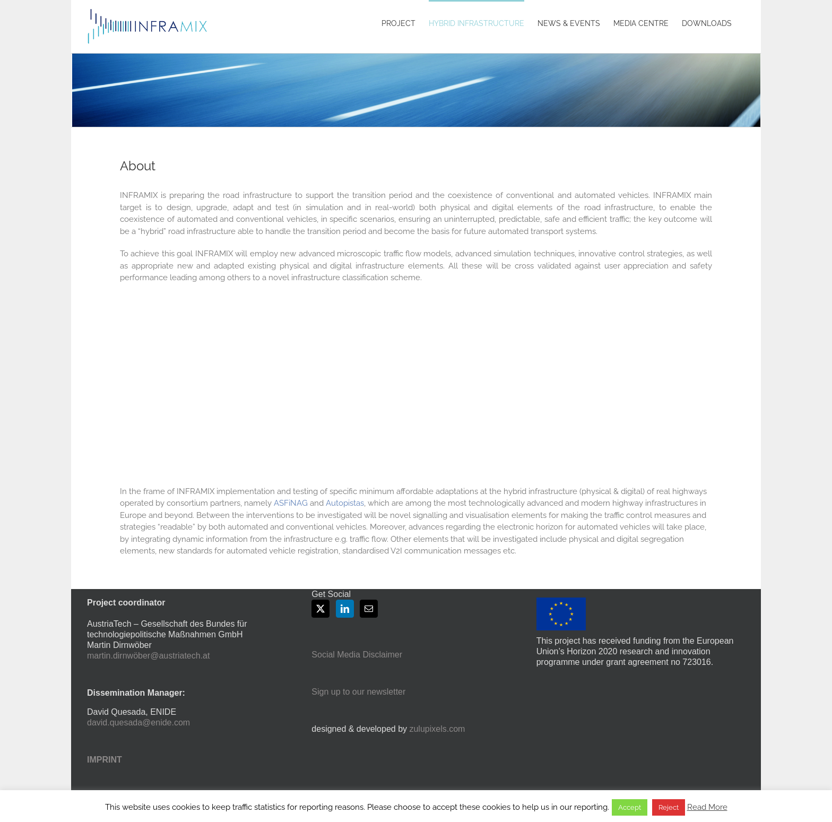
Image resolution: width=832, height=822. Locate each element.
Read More (707, 807)
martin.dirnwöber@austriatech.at (148, 655)
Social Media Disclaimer (356, 654)
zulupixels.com (437, 728)
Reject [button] (668, 807)
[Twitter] (320, 609)
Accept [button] (629, 807)
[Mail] (369, 609)
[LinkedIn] (345, 609)
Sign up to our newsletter (358, 691)
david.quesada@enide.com (138, 722)
